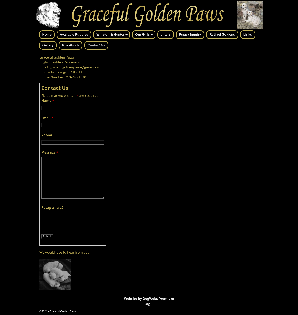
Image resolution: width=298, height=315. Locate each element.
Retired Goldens (222, 34)
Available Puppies (74, 34)
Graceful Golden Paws (62, 311)
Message (49, 152)
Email (47, 118)
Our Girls (145, 35)
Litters (166, 34)
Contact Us (96, 45)
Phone (46, 135)
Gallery (48, 45)
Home (47, 34)
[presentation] (72, 220)
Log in (149, 303)
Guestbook (70, 45)
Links (247, 34)
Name (47, 100)
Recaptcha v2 (52, 207)
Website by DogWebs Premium (149, 298)
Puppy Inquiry (190, 34)
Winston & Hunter (112, 35)
